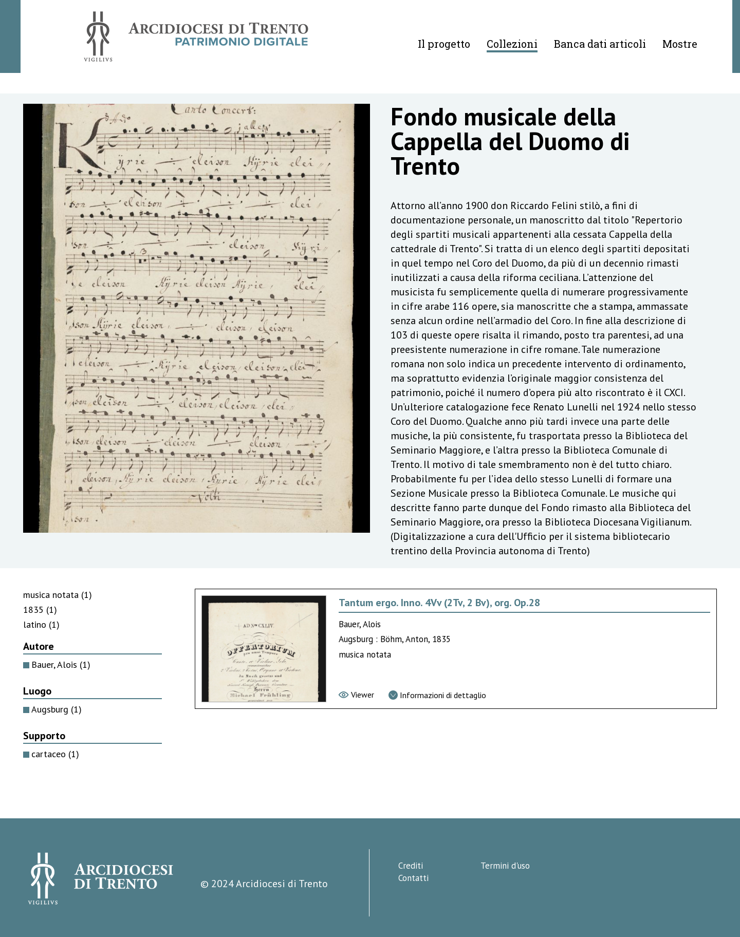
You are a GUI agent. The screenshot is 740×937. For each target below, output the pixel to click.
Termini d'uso (505, 865)
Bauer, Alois (60, 664)
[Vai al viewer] (356, 694)
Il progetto (444, 43)
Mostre (679, 43)
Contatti (413, 878)
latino (41, 624)
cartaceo (55, 754)
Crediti (410, 865)
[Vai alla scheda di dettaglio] (437, 695)
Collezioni (512, 43)
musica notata (57, 595)
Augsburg (56, 709)
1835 (40, 609)
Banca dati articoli (600, 43)
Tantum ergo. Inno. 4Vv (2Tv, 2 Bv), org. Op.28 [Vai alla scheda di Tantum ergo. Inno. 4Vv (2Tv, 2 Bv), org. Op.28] (439, 602)
